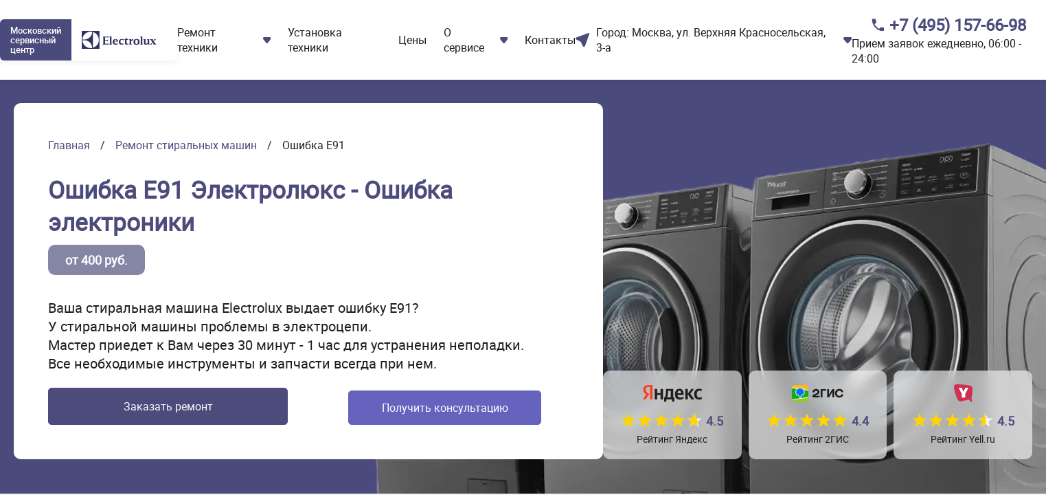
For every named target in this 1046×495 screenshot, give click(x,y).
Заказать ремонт (153, 407)
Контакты (550, 39)
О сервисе (464, 40)
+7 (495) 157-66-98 (957, 25)
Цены (412, 39)
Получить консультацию (423, 407)
